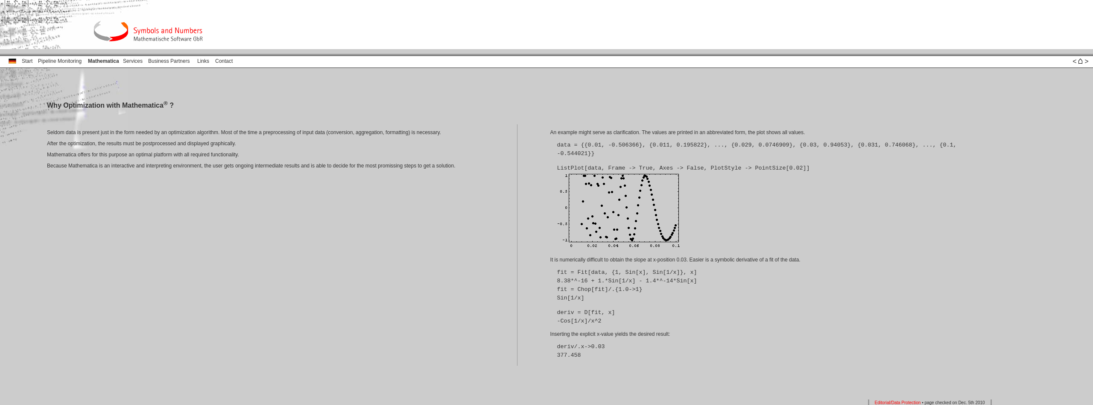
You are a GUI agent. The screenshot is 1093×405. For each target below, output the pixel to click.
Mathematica (103, 61)
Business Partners (169, 61)
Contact (224, 61)
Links (203, 61)
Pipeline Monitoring (60, 61)
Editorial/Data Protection (898, 401)
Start (27, 61)
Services (133, 61)
